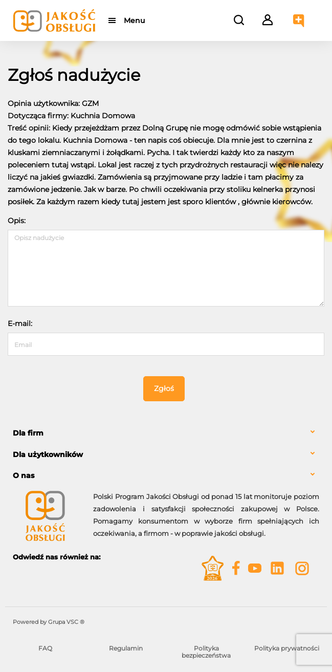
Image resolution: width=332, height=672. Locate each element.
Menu (134, 20)
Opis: (17, 220)
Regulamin (126, 648)
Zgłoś (164, 388)
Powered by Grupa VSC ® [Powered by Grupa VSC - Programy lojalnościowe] (48, 621)
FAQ (45, 648)
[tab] (166, 433)
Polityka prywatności (286, 648)
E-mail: (20, 323)
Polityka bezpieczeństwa (206, 651)
